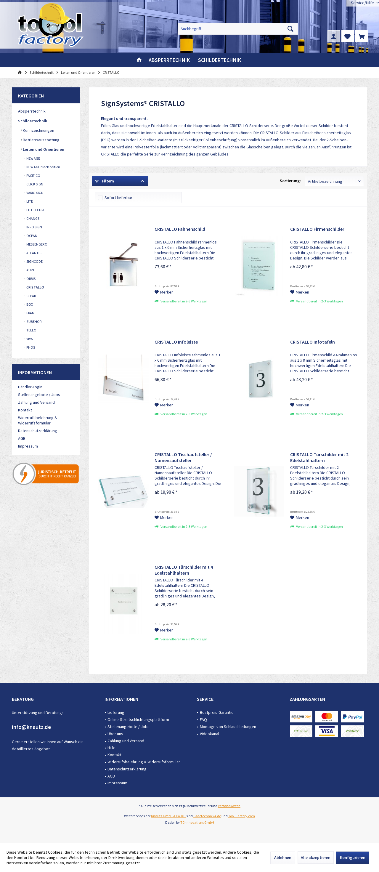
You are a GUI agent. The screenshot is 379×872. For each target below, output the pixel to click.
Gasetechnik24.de (207, 816)
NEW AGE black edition (43, 167)
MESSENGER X (36, 244)
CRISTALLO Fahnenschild (180, 229)
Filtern (104, 181)
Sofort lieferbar (118, 197)
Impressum (28, 446)
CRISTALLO (35, 287)
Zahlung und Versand (36, 402)
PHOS (30, 347)
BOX (29, 304)
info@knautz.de (31, 726)
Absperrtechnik (32, 111)
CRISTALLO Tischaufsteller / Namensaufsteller (183, 457)
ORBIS (31, 278)
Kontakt (25, 410)
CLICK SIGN (34, 184)
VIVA (29, 338)
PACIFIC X (33, 175)
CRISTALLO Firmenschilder (317, 229)
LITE (29, 201)
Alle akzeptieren (315, 857)
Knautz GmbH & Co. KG (168, 816)
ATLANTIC (33, 253)
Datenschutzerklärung (37, 430)
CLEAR (31, 296)
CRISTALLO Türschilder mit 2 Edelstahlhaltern (319, 457)
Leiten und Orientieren (43, 149)
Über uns (115, 733)
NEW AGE (33, 158)
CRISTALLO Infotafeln (312, 342)
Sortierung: (290, 180)
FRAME (31, 313)
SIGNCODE (34, 261)
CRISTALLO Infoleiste (176, 342)
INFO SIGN (34, 227)
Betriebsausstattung (41, 139)
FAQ (203, 719)
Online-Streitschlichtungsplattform (138, 719)
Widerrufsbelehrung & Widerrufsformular (37, 420)
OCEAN (31, 235)
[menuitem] (361, 36)
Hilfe (111, 747)
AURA (30, 270)
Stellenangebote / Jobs (39, 394)
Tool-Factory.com (241, 816)
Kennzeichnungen (38, 130)
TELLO (31, 330)
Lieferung (115, 712)
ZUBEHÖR (33, 321)
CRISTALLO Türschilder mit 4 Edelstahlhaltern (184, 570)
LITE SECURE (35, 210)
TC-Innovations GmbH (197, 822)
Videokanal (209, 733)
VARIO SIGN (35, 192)
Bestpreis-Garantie (217, 712)
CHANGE (32, 218)
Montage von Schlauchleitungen (228, 726)
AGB (21, 438)
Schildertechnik (32, 121)
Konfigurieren (352, 857)
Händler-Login (30, 386)
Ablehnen (282, 857)
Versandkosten (229, 806)
